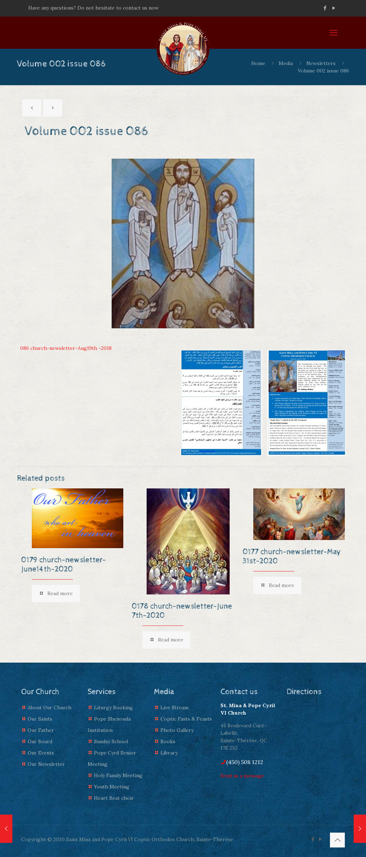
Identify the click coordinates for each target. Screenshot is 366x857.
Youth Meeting (111, 786)
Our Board (40, 741)
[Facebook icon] (324, 8)
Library (169, 753)
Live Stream (174, 707)
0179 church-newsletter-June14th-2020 (63, 565)
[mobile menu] (333, 33)
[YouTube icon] (333, 8)
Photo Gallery (177, 730)
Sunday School (111, 741)
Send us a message (242, 776)
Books (167, 741)
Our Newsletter (46, 764)
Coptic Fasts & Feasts (186, 719)
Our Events (41, 753)
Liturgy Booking (113, 707)
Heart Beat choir (114, 798)
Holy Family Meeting (118, 775)
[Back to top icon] (337, 840)
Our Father (41, 730)
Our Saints (40, 719)
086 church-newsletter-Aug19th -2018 (66, 348)
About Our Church (49, 707)
